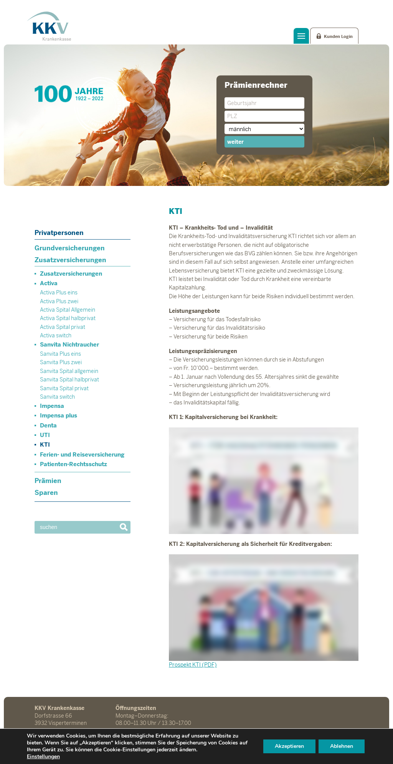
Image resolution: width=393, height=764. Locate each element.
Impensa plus (58, 415)
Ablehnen (341, 746)
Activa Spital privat (62, 327)
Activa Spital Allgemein (67, 309)
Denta (48, 425)
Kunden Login (338, 36)
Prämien (48, 480)
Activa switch (55, 335)
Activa (49, 283)
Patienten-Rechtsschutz (73, 464)
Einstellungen (43, 756)
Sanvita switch (57, 396)
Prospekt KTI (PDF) (193, 664)
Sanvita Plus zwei (61, 362)
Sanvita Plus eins (60, 353)
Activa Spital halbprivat (68, 318)
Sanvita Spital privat (64, 388)
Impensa (52, 405)
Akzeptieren (289, 746)
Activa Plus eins (59, 292)
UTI (45, 435)
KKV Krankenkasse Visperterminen (49, 26)
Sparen (46, 492)
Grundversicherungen (70, 248)
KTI (45, 444)
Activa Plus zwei (59, 301)
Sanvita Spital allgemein (69, 371)
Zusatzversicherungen (70, 260)
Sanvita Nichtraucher (69, 344)
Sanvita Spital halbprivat (69, 379)
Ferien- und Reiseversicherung (82, 454)
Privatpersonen (59, 232)
